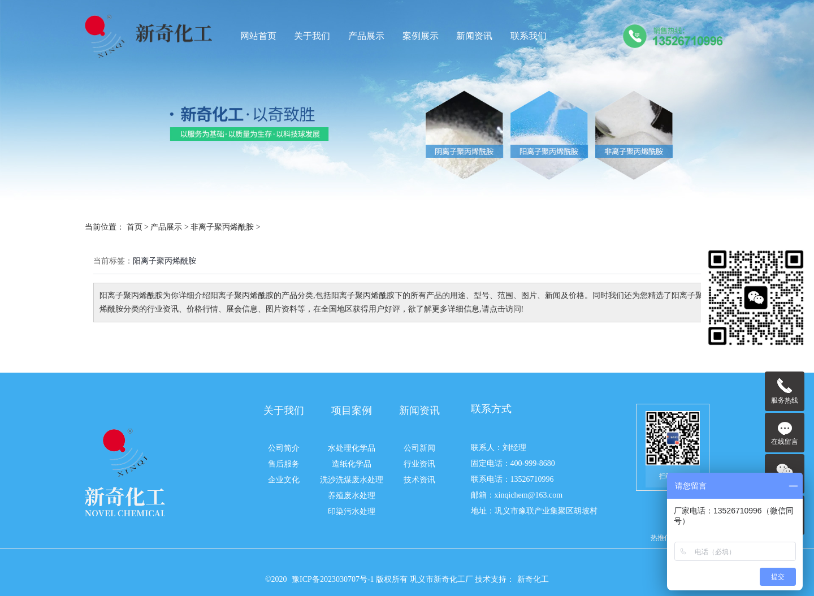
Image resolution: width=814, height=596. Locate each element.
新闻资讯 (474, 36)
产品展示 (366, 36)
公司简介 (284, 448)
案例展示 (420, 36)
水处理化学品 (351, 448)
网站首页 (258, 36)
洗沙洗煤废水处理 (351, 480)
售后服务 (284, 464)
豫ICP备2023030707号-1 (334, 579)
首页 (134, 227)
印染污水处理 (351, 511)
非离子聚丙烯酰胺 (222, 227)
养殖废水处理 (351, 495)
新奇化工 (533, 579)
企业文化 (284, 480)
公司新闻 (419, 448)
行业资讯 (419, 464)
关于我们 (312, 36)
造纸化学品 (351, 464)
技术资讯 (419, 480)
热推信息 (664, 538)
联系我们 (528, 36)
